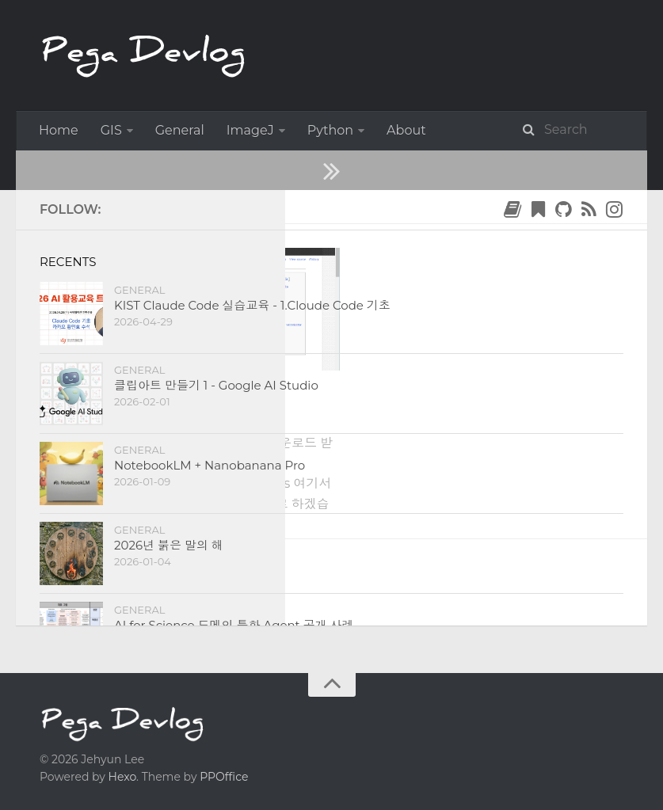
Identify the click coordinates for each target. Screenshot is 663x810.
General (179, 130)
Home (58, 130)
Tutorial (164, 390)
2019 (102, 206)
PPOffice (224, 777)
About (406, 130)
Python (330, 130)
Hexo (122, 777)
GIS (111, 130)
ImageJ (250, 130)
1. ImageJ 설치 (134, 412)
